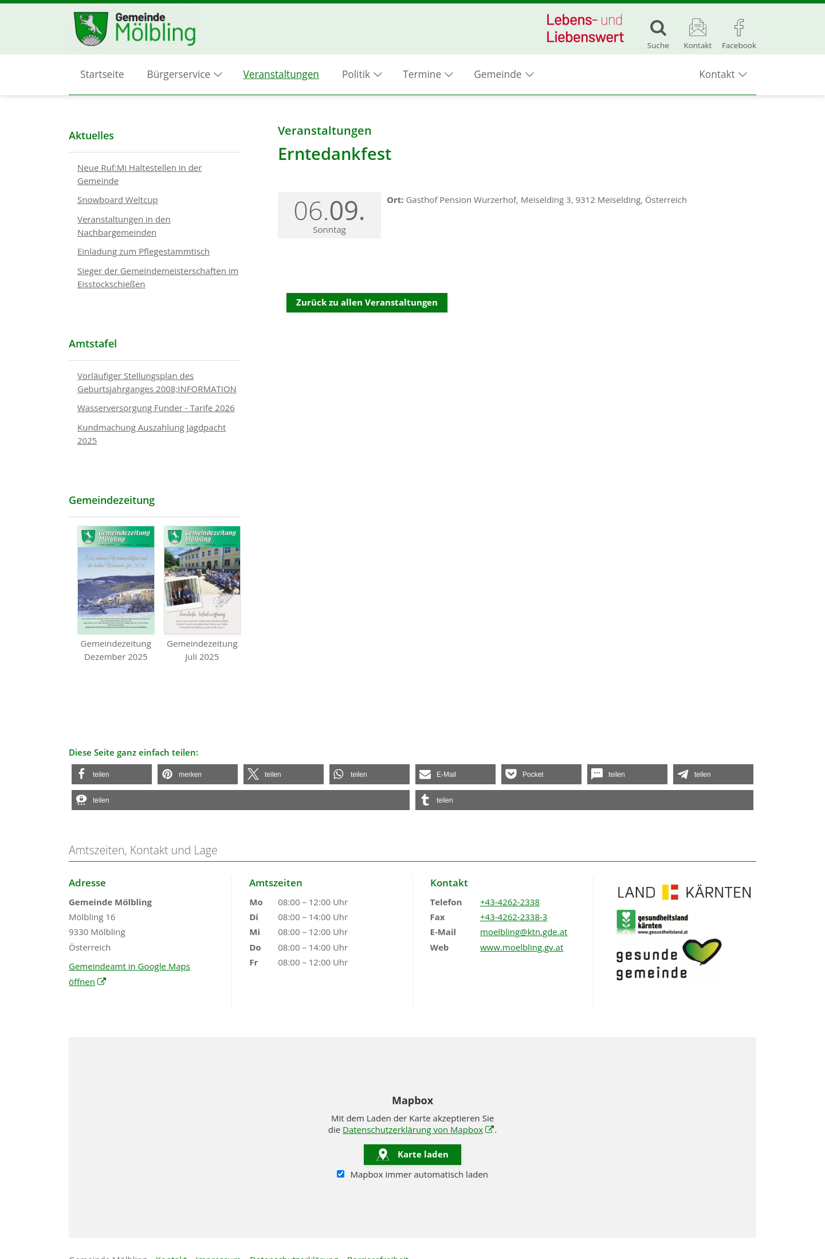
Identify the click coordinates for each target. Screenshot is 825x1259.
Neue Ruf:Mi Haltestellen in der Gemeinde (139, 174)
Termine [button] (422, 74)
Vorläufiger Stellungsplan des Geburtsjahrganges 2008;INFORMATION (157, 382)
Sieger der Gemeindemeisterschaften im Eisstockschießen (157, 277)
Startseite (102, 74)
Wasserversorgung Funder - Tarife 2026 (156, 407)
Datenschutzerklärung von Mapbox (418, 1129)
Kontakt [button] (716, 74)
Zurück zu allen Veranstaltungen (367, 302)
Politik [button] (356, 74)
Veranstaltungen (281, 74)
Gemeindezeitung (112, 500)
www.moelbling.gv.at (521, 947)
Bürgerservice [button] (179, 74)
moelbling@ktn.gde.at (523, 931)
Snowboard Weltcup (117, 199)
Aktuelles (91, 135)
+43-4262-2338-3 (513, 916)
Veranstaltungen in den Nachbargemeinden (124, 225)
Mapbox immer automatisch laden (412, 1174)
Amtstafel (93, 343)
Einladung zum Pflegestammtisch (143, 251)
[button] (112, 774)
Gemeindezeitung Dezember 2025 (116, 594)
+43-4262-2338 (510, 902)
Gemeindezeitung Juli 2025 (202, 594)
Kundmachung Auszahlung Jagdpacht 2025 (151, 433)
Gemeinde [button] (497, 74)
